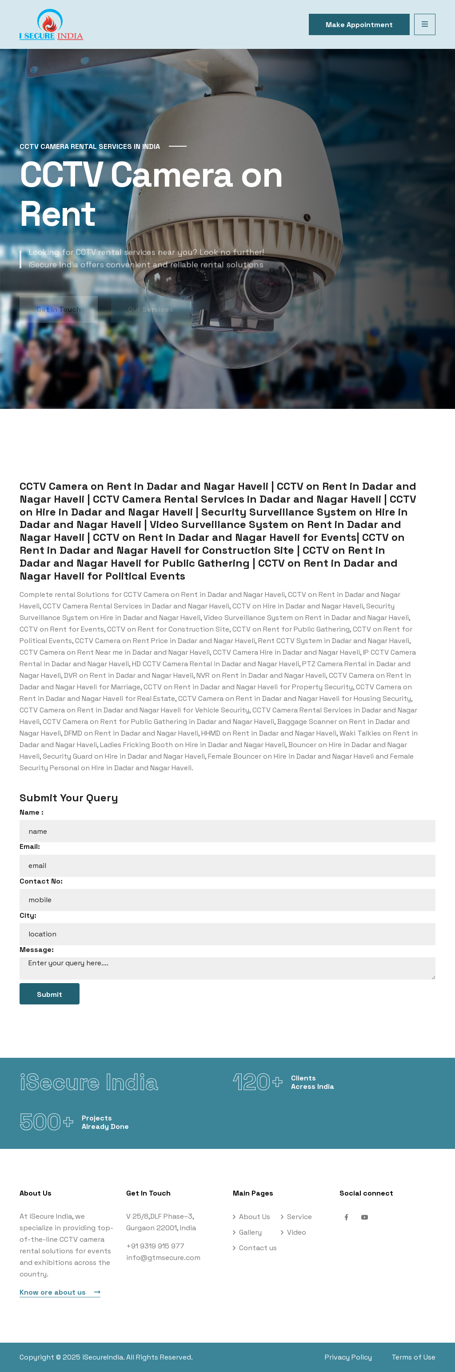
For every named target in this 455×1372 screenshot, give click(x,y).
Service (299, 1216)
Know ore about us (60, 1292)
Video (296, 1232)
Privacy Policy (348, 1357)
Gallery (250, 1232)
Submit (49, 994)
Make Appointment (359, 24)
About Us (254, 1216)
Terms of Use (413, 1357)
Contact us (258, 1247)
